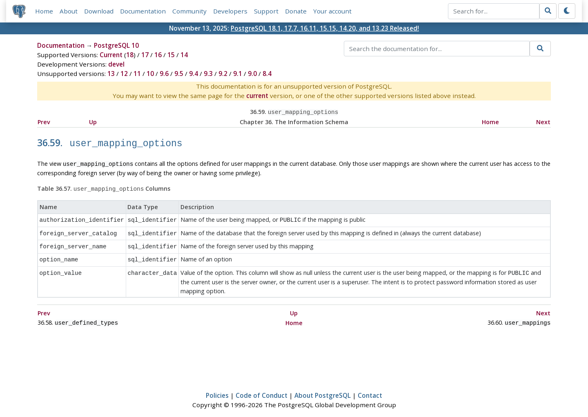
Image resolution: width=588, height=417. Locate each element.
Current (111, 55)
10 (150, 73)
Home (44, 11)
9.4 (193, 73)
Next (543, 121)
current (257, 95)
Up (93, 121)
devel (116, 64)
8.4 (267, 73)
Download (99, 11)
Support (266, 11)
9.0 (252, 73)
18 (130, 55)
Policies (217, 387)
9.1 (237, 73)
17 (145, 55)
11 (137, 73)
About (69, 11)
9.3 (208, 73)
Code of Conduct (261, 387)
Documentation (143, 11)
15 (171, 55)
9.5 (178, 73)
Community (189, 11)
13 (111, 73)
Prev (44, 121)
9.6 (164, 73)
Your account (332, 11)
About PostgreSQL (322, 387)
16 (158, 55)
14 (184, 55)
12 (124, 73)
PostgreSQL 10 (116, 45)
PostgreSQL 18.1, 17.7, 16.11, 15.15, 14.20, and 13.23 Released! (325, 28)
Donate (296, 11)
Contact (370, 387)
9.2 (222, 73)
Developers (230, 11)
